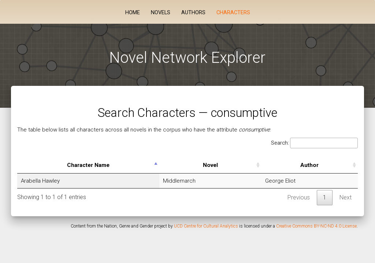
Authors (193, 12)
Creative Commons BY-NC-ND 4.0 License (316, 226)
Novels (160, 12)
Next (345, 197)
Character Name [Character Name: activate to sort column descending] (88, 165)
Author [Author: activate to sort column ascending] (309, 165)
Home (132, 12)
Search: (314, 143)
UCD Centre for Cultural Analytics (206, 226)
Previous (298, 197)
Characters (233, 12)
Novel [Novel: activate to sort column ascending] (210, 165)
